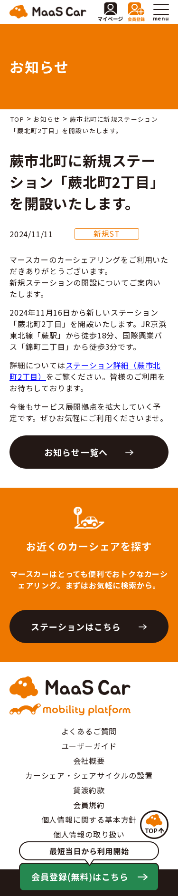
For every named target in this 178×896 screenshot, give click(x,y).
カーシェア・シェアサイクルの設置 (89, 775)
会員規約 (89, 804)
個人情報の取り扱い (89, 834)
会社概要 (89, 760)
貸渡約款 (89, 790)
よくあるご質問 (89, 731)
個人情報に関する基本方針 (89, 819)
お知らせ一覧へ (76, 452)
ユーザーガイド (89, 745)
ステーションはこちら (76, 626)
